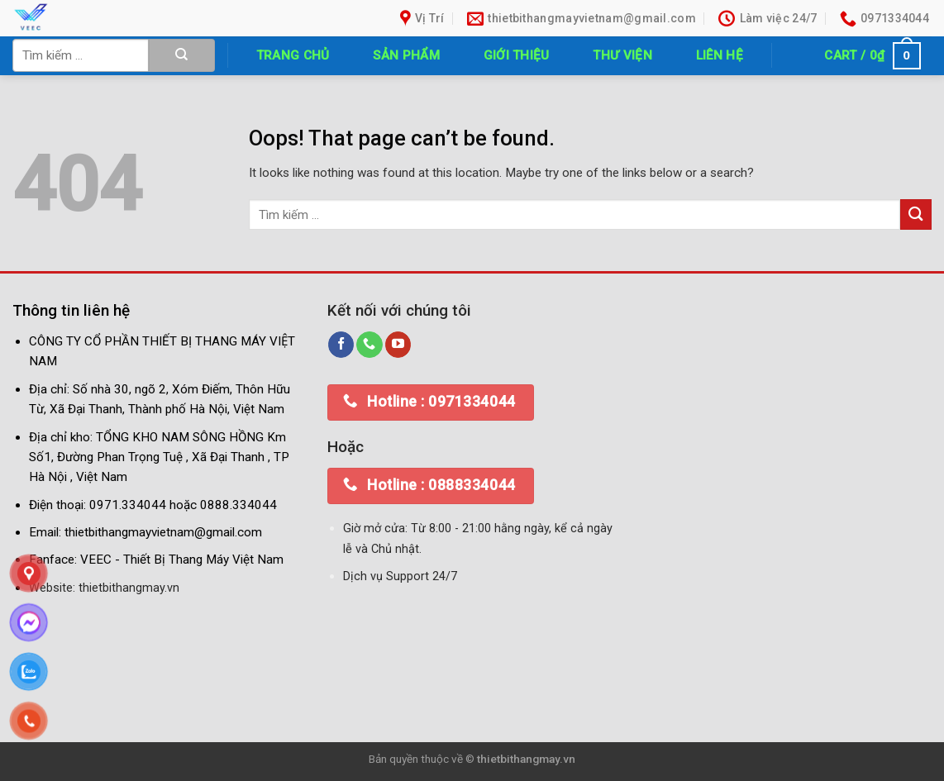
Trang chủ (293, 55)
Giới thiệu (517, 55)
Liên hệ (719, 55)
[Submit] (182, 55)
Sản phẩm (406, 55)
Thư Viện (622, 55)
